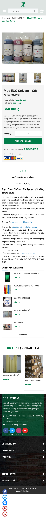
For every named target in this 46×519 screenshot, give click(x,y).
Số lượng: (8, 134)
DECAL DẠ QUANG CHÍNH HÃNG (26, 274)
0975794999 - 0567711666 (17, 422)
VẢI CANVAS (18, 323)
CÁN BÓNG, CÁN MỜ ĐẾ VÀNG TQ (16, 375)
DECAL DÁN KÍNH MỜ (22, 310)
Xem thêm (23, 335)
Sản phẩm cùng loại (12, 268)
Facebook (10, 463)
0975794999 (31, 149)
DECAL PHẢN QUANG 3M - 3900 (26, 286)
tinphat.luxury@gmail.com (16, 425)
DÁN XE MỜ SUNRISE (22, 298)
